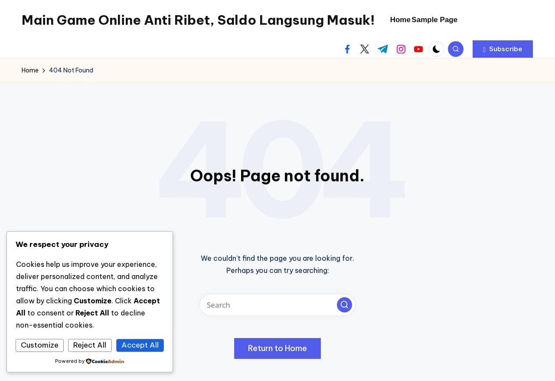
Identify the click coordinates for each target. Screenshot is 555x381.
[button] (502, 49)
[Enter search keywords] (277, 305)
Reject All (89, 345)
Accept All (140, 345)
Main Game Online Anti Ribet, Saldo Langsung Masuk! (198, 20)
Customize (40, 345)
